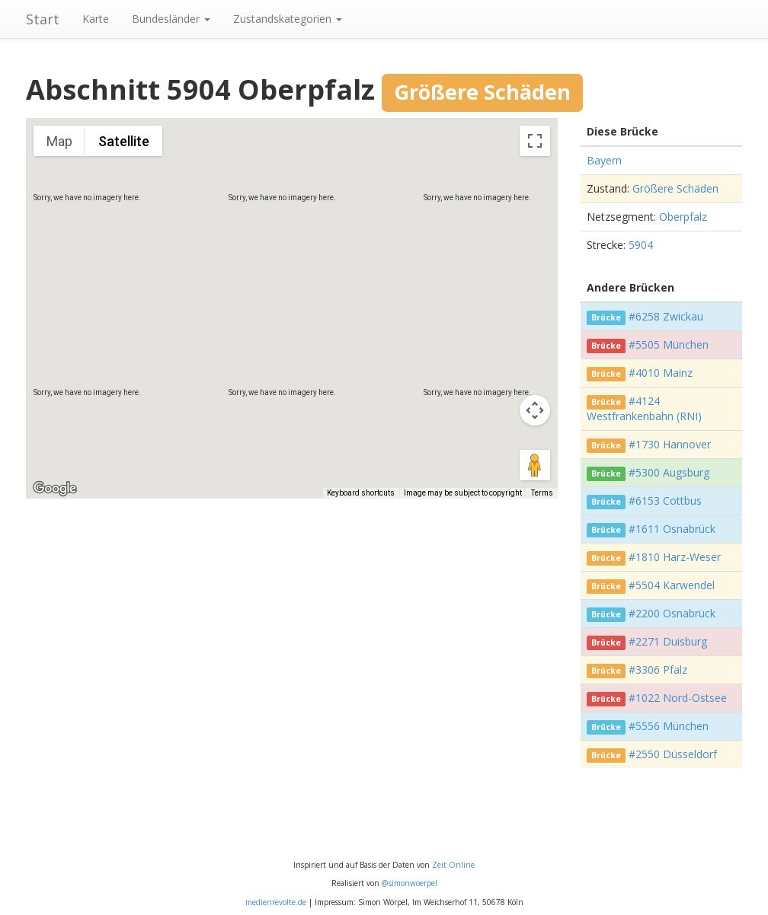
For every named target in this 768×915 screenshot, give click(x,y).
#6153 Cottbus (665, 500)
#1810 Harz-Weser (675, 557)
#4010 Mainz (661, 372)
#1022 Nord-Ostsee (678, 697)
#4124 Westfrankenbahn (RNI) (644, 408)
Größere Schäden (675, 188)
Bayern (604, 160)
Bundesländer (171, 18)
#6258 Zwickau (666, 316)
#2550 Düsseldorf (673, 754)
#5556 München (669, 726)
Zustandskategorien (287, 18)
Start (42, 19)
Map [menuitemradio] (59, 141)
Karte (95, 18)
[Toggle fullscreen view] (535, 141)
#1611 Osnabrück (672, 528)
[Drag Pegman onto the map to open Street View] (535, 465)
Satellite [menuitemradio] (123, 141)
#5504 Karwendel (672, 585)
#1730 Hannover (670, 444)
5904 (641, 245)
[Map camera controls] (535, 410)
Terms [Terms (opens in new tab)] (542, 493)
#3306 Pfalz (658, 669)
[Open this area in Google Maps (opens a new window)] (55, 489)
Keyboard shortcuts (361, 493)
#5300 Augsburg (669, 472)
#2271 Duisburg (668, 641)
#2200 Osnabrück (672, 613)
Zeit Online (453, 864)
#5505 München (669, 344)
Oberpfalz (683, 216)
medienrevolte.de (275, 902)
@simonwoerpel (409, 883)
